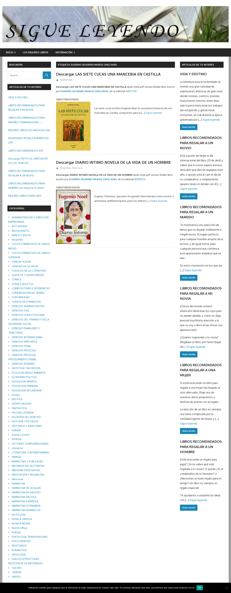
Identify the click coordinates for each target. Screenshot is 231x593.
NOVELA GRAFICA (22, 519)
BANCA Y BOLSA (21, 235)
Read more (188, 127)
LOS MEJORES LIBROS (35, 52)
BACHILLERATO (20, 230)
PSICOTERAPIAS (21, 541)
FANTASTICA (19, 408)
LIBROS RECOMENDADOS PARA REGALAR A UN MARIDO (201, 212)
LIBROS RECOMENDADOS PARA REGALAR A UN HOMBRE (201, 446)
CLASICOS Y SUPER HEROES (28, 275)
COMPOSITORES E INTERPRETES (31, 288)
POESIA (16, 532)
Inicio (9, 52)
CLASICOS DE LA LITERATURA (29, 270)
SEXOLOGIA (19, 554)
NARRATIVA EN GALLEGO (26, 492)
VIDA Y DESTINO (18, 97)
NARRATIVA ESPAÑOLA (25, 501)
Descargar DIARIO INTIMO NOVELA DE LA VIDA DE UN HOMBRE (113, 162)
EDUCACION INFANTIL (24, 381)
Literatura (17, 448)
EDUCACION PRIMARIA (25, 386)
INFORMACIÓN (63, 52)
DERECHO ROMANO (23, 363)
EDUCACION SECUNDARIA (27, 390)
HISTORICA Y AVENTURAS (27, 426)
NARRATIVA (66, 79)
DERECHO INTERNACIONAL (27, 337)
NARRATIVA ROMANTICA (26, 510)
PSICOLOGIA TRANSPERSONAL (30, 536)
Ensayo (16, 394)
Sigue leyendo (154, 112)
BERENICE (139, 179)
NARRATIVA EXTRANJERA (26, 505)
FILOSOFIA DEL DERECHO (26, 417)
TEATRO (17, 568)
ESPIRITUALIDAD (21, 403)
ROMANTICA (19, 550)
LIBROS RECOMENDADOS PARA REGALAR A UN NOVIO (26, 173)
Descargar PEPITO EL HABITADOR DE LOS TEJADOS (28, 161)
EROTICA (17, 399)
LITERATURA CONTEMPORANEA (30, 452)
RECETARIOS (19, 545)
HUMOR (16, 430)
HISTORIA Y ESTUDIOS (25, 421)
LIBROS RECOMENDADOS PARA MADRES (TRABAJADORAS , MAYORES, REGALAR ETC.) (26, 120)
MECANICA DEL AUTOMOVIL (28, 465)
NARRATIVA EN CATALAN (26, 488)
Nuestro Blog (19, 527)
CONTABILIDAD (21, 297)
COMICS (16, 279)
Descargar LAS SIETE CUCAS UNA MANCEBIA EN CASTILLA (108, 74)
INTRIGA (17, 439)
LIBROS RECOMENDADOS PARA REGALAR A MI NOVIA (26, 107)
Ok (199, 587)
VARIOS (16, 576)
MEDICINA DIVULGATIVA (26, 470)
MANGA (16, 456)
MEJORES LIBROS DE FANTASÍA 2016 (29, 130)
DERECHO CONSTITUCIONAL (28, 315)
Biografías (65, 167)
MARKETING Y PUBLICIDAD (27, 461)
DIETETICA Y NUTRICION (26, 368)
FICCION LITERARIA (23, 412)
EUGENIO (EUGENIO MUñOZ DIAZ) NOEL (85, 91)
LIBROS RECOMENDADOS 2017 (26, 150)
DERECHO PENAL (21, 346)
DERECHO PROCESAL (24, 350)
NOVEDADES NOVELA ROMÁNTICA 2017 (28, 140)
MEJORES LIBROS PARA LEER (24, 195)
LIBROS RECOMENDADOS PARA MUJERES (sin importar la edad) (26, 185)
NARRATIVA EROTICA (24, 497)
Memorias (77, 167)
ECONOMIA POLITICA (24, 377)
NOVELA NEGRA (21, 523)
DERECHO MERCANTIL (24, 341)
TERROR (16, 572)
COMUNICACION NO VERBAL (28, 292)
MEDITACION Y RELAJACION (28, 474)
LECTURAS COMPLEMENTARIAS (30, 443)
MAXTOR (131, 91)
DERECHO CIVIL (20, 310)
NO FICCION (18, 514)
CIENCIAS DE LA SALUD (25, 266)
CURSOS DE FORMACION (26, 301)
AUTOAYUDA (19, 226)
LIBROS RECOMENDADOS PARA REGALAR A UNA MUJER (201, 370)
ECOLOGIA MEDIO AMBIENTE (29, 372)
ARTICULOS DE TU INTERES (198, 64)
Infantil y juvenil (20, 434)
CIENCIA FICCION (21, 261)
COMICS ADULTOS (22, 284)
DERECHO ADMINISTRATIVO (28, 306)
